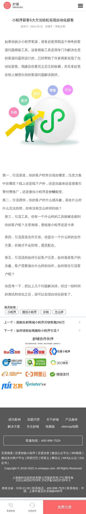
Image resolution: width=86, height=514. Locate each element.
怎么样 (59, 312)
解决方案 (14, 426)
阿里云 (45, 458)
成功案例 (14, 419)
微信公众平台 (60, 453)
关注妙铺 (33, 426)
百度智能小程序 (25, 453)
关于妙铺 (52, 419)
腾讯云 (56, 458)
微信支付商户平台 (12, 458)
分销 (52, 192)
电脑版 (50, 426)
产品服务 (71, 419)
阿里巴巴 (32, 458)
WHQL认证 (69, 458)
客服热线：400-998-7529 (43, 440)
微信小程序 (29, 312)
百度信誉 (43, 453)
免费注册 (65, 507)
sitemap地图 (70, 426)
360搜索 (76, 453)
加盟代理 (33, 419)
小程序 (11, 312)
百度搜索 (7, 453)
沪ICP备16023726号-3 (56, 480)
